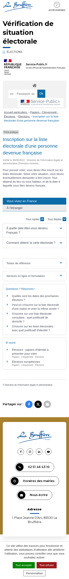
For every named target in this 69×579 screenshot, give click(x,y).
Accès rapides (57, 6)
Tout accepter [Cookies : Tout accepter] (23, 565)
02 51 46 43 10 (32, 467)
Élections (24, 116)
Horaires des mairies (32, 481)
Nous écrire (33, 495)
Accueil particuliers (16, 112)
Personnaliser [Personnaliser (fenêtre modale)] (34, 573)
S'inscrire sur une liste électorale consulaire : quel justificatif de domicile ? (32, 317)
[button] (34, 230)
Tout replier (35, 219)
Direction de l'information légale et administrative (28, 385)
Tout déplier (56, 219)
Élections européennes (26, 361)
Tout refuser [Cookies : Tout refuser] (46, 565)
